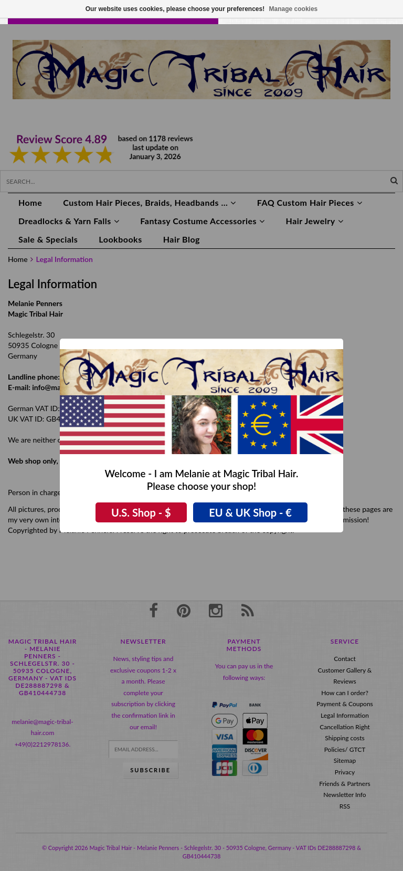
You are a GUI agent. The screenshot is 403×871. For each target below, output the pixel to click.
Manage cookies (293, 9)
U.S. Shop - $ (141, 512)
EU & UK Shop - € (250, 512)
